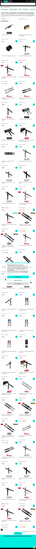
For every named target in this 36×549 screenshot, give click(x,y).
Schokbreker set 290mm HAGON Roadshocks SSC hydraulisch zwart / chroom (8, 436)
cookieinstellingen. (24, 272)
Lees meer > (3, 16)
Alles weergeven (4, 9)
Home (2, 7)
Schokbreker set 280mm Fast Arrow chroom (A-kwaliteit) (25, 204)
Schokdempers (6, 7)
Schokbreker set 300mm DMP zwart (8, 499)
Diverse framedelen (13, 9)
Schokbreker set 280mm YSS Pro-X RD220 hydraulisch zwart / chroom (9, 394)
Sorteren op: (21, 18)
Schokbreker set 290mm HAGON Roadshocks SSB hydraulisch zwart (25, 415)
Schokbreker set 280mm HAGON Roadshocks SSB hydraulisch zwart (25, 225)
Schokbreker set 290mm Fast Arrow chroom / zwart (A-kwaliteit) (8, 415)
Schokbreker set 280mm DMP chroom (26, 161)
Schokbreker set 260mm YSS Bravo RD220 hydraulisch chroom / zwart (26, 141)
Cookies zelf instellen (18, 280)
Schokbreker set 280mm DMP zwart (8, 203)
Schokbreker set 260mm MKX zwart (8, 140)
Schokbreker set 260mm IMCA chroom (26, 76)
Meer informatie (10, 273)
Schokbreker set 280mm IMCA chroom (26, 245)
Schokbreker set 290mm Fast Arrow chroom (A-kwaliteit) (25, 394)
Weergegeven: (3, 18)
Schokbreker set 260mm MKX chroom (25, 119)
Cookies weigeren (18, 283)
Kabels (20, 9)
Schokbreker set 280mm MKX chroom (8, 288)
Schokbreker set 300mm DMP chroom (26, 457)
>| (7, 529)
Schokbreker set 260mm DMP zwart (25, 55)
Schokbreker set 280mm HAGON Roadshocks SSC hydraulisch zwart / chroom (8, 246)
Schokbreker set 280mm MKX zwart (25, 288)
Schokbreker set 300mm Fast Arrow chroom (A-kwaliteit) (25, 500)
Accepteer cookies (18, 276)
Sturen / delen (33, 9)
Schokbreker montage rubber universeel (9, 55)
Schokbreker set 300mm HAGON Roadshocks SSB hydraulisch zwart (25, 521)
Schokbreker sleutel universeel (7, 34)
